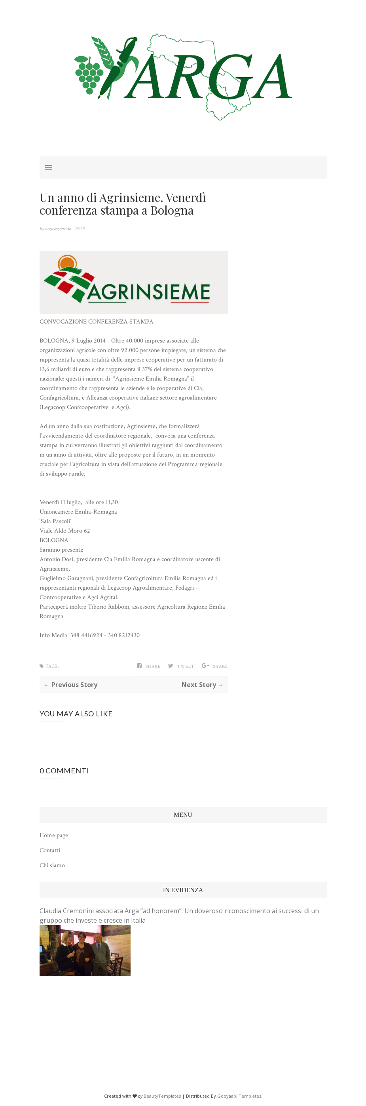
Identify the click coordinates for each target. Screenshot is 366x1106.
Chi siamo (52, 865)
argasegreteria (58, 229)
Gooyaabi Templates (239, 1096)
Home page (54, 835)
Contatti (50, 850)
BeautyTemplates (162, 1096)
